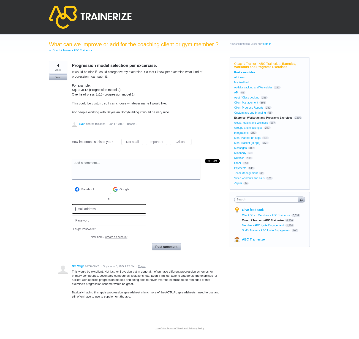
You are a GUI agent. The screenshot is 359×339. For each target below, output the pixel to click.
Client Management (246, 102)
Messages (240, 148)
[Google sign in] (128, 189)
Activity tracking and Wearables (253, 87)
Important (158, 142)
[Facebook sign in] (90, 189)
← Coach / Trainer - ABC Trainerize (70, 50)
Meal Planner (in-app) (247, 137)
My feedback (242, 82)
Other (237, 163)
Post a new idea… (246, 72)
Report (142, 266)
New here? (109, 237)
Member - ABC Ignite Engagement (263, 225)
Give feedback (253, 210)
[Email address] (109, 209)
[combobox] (267, 199)
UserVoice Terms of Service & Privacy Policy (179, 328)
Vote (58, 77)
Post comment (166, 247)
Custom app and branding (250, 112)
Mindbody (240, 153)
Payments (240, 168)
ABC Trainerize (253, 239)
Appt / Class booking (246, 97)
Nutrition (239, 158)
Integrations (241, 132)
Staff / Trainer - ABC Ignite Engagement (266, 230)
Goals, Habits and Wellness (251, 122)
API (236, 92)
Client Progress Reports (248, 107)
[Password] (109, 220)
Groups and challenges (248, 127)
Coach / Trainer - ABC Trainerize (257, 64)
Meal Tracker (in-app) (247, 143)
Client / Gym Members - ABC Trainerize (266, 215)
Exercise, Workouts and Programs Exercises (265, 65)
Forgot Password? (84, 229)
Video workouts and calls (249, 178)
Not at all (134, 142)
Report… (132, 124)
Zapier (238, 183)
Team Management (246, 173)
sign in (267, 43)
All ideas (239, 77)
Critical (183, 142)
